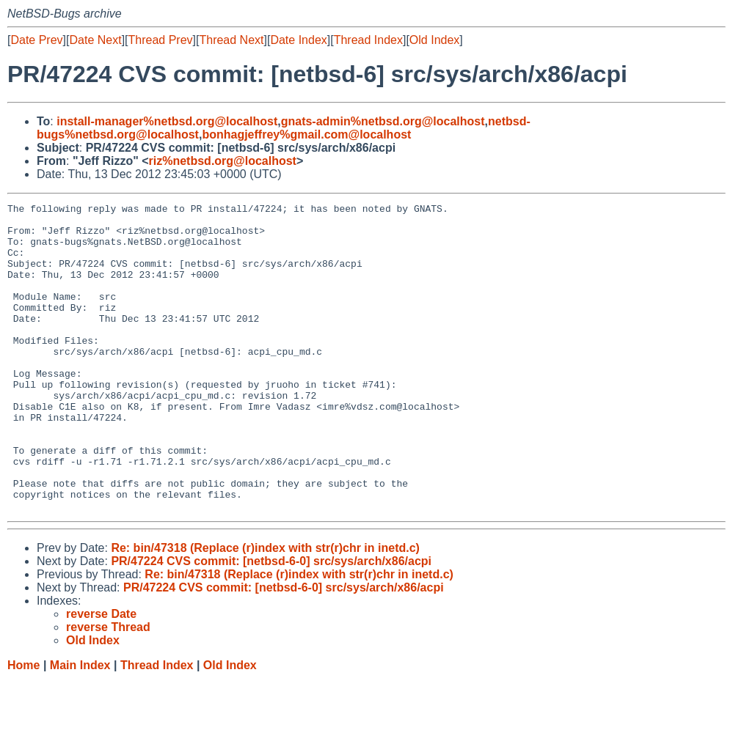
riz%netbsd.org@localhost (222, 161)
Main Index (80, 726)
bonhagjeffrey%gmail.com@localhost (306, 134)
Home (23, 726)
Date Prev (36, 40)
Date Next (95, 40)
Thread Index (368, 40)
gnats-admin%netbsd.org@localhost (383, 121)
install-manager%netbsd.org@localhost (166, 121)
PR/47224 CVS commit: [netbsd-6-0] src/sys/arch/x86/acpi (271, 622)
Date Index (298, 40)
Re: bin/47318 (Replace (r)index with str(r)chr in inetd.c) (265, 609)
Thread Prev (160, 40)
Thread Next (231, 40)
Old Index (434, 40)
